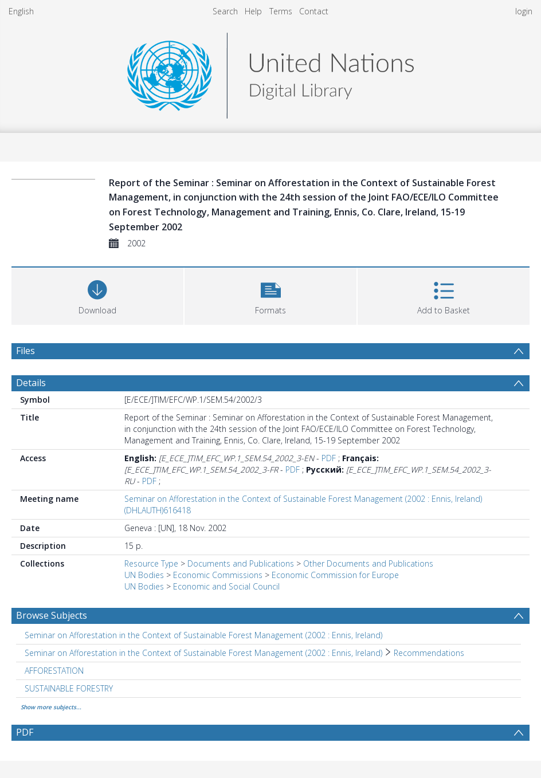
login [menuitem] (523, 11)
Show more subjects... (51, 707)
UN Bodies (144, 574)
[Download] (97, 295)
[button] (270, 295)
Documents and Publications (240, 563)
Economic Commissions (217, 574)
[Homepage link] (270, 72)
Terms (280, 11)
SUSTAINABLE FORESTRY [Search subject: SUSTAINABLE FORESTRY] (69, 688)
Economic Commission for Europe (335, 574)
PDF (329, 458)
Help (253, 11)
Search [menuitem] (225, 11)
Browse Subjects (51, 615)
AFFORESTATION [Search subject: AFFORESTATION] (54, 670)
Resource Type (151, 563)
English (21, 11)
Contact (313, 11)
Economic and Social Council (226, 586)
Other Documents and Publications (368, 563)
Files (25, 350)
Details (31, 382)
